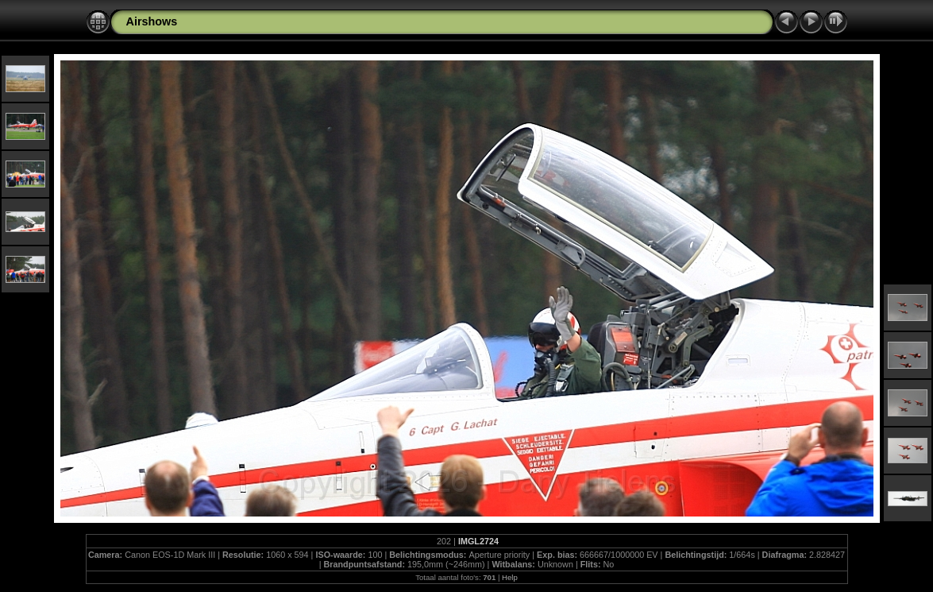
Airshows (152, 21)
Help (510, 577)
